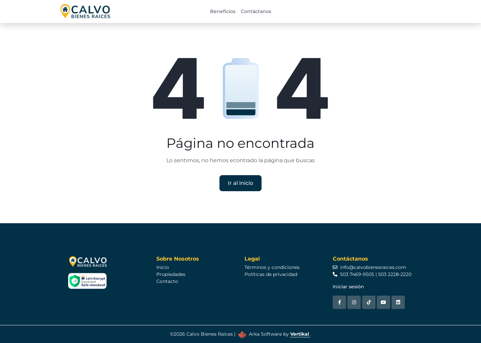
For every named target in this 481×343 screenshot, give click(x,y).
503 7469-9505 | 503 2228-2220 (372, 274)
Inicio (162, 267)
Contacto (167, 281)
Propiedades (170, 274)
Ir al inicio (240, 183)
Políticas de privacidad (271, 274)
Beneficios (222, 11)
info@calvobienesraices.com (369, 267)
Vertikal (300, 334)
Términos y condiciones (272, 267)
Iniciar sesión (348, 287)
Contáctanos (256, 11)
